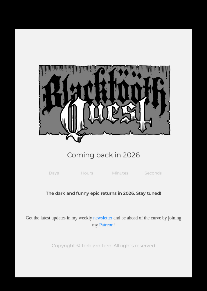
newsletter (102, 217)
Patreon (106, 224)
